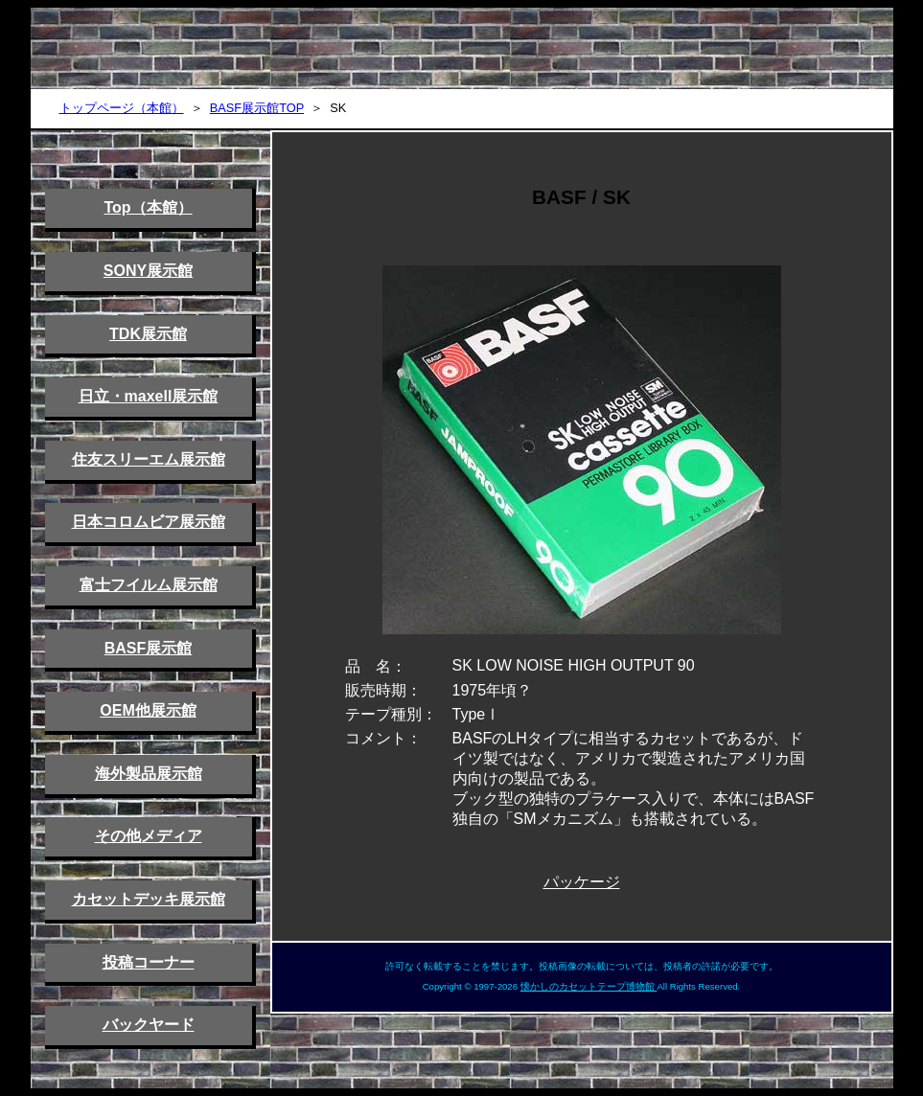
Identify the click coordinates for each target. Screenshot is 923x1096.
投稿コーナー (149, 962)
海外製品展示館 (148, 773)
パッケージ (581, 882)
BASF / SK (581, 197)
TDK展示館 (148, 334)
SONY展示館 (148, 271)
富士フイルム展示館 (149, 585)
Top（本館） (148, 207)
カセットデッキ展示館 (148, 899)
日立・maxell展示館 (149, 396)
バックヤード (149, 1024)
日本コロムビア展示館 (148, 522)
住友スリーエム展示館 (148, 459)
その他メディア (148, 836)
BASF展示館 (148, 648)
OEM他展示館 (148, 710)
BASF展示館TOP (257, 108)
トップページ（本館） (121, 108)
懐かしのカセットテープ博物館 (589, 986)
